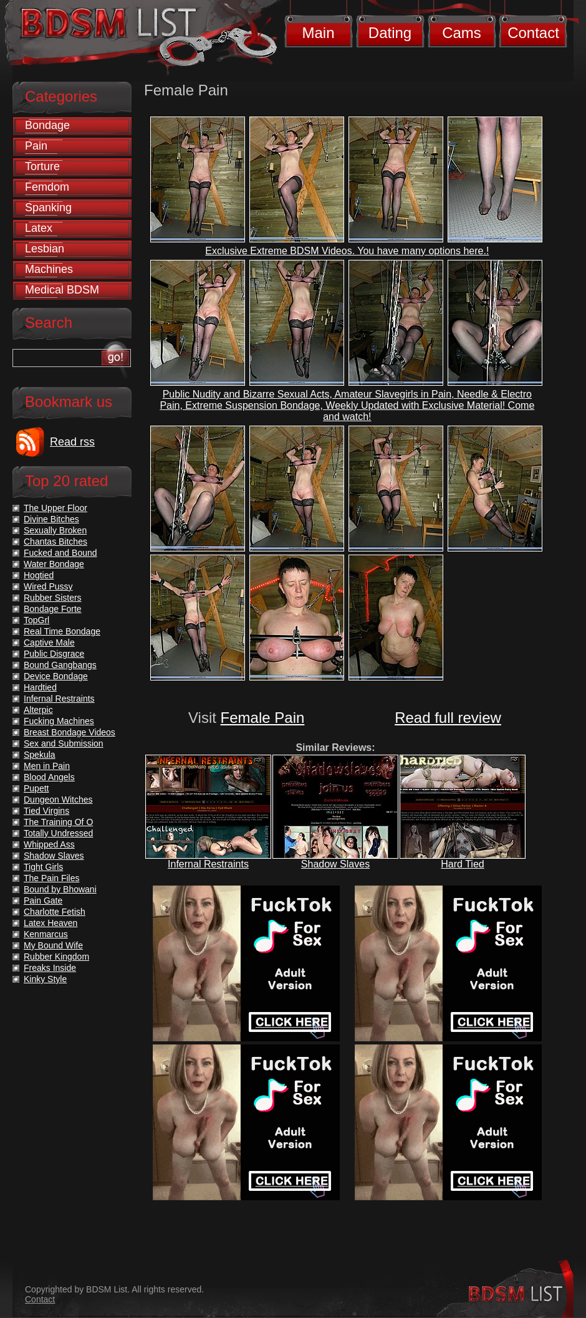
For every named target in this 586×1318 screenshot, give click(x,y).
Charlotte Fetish (54, 912)
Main (318, 32)
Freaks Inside (50, 968)
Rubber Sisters (53, 598)
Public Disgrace (54, 654)
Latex (38, 228)
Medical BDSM (62, 290)
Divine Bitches (51, 519)
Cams (461, 32)
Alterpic (38, 710)
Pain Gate (43, 900)
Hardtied (40, 687)
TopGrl (36, 620)
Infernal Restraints (208, 864)
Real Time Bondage (62, 631)
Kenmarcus (46, 934)
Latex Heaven (50, 923)
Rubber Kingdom (56, 957)
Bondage (47, 125)
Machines (49, 269)
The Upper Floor (55, 508)
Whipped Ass (49, 844)
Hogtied (39, 575)
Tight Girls (43, 867)
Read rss (72, 442)
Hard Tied (462, 864)
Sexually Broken (55, 530)
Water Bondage (54, 564)
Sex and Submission (63, 743)
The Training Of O (58, 822)
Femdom (47, 187)
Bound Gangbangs (60, 665)
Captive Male (49, 642)
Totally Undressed (58, 833)
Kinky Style (45, 979)
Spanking (48, 207)
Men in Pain (47, 766)
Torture (42, 166)
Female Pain (263, 717)
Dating (389, 32)
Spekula (39, 755)
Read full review (448, 717)
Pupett (36, 788)
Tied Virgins (46, 811)
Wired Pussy (48, 586)
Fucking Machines (59, 721)
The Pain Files (51, 878)
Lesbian (44, 248)
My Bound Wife (53, 945)
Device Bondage (56, 676)
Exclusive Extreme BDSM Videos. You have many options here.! (347, 251)
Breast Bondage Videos (69, 732)
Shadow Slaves (335, 864)
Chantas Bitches (55, 542)
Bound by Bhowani (60, 889)
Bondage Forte (53, 609)
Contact (533, 32)
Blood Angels (49, 777)
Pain (36, 146)
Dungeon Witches (58, 800)
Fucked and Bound (60, 553)
